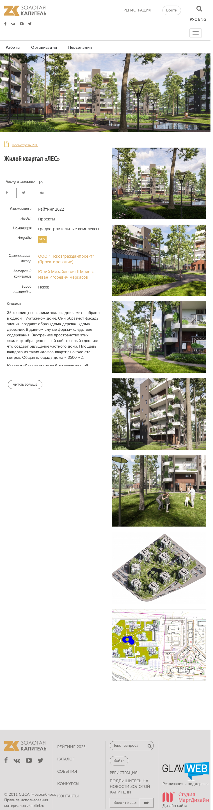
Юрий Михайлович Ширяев (65, 271)
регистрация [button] (124, 773)
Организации (44, 48)
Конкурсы (68, 784)
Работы (13, 48)
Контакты (68, 796)
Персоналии (80, 48)
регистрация (137, 10)
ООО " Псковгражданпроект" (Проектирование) (66, 258)
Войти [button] (171, 10)
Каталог (66, 759)
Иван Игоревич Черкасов (63, 277)
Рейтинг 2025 (71, 747)
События (67, 772)
